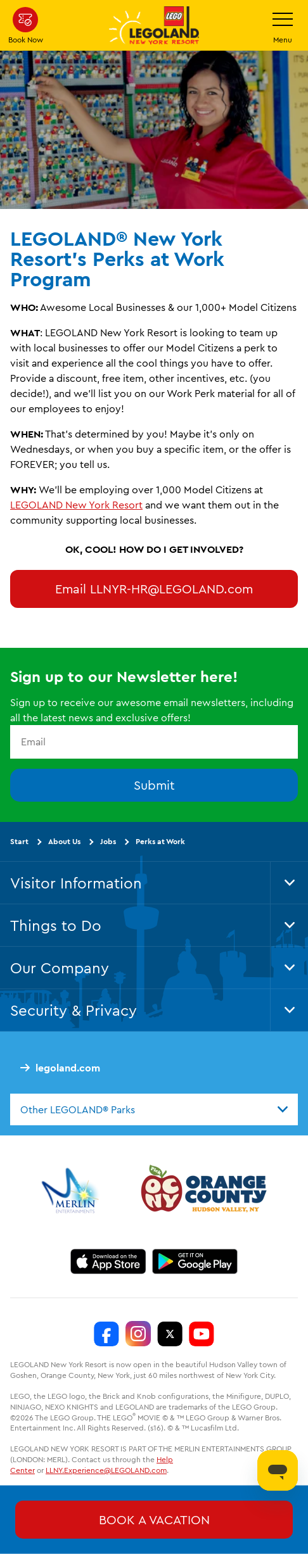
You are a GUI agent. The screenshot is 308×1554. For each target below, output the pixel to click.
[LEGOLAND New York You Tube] (201, 1333)
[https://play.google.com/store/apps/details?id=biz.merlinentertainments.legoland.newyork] (195, 1261)
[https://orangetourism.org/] (202, 1190)
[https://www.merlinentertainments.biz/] (72, 1190)
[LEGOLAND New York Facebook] (106, 1333)
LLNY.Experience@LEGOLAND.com (106, 1470)
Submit (154, 785)
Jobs (108, 841)
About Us (64, 841)
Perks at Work (160, 841)
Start (19, 841)
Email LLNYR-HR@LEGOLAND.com (154, 589)
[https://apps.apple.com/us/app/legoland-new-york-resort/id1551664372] (108, 1261)
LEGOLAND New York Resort (76, 504)
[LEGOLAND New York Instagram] (138, 1333)
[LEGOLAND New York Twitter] (170, 1333)
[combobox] (154, 1109)
